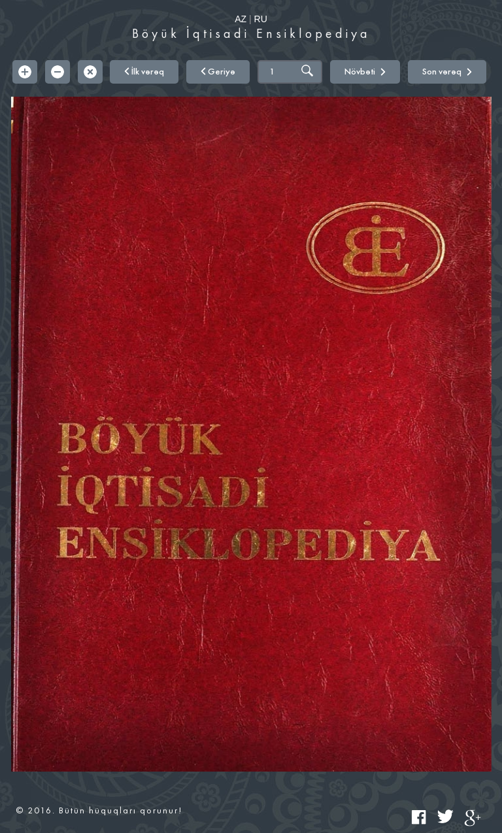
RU (260, 19)
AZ (240, 19)
